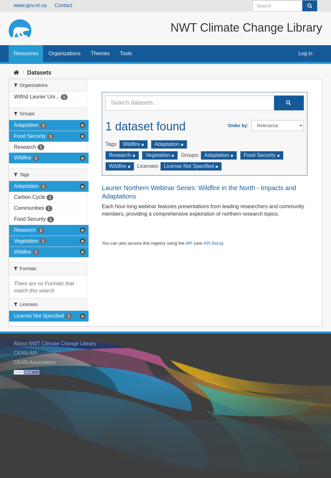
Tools (126, 53)
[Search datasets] (284, 5)
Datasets (39, 72)
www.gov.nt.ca (30, 5)
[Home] (16, 72)
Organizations (64, 53)
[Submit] (309, 5)
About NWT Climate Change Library (55, 343)
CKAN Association (35, 362)
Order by (237, 125)
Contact (63, 5)
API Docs (212, 243)
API (189, 243)
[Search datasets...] (189, 103)
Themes (100, 53)
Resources (26, 53)
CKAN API (25, 353)
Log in (305, 53)
